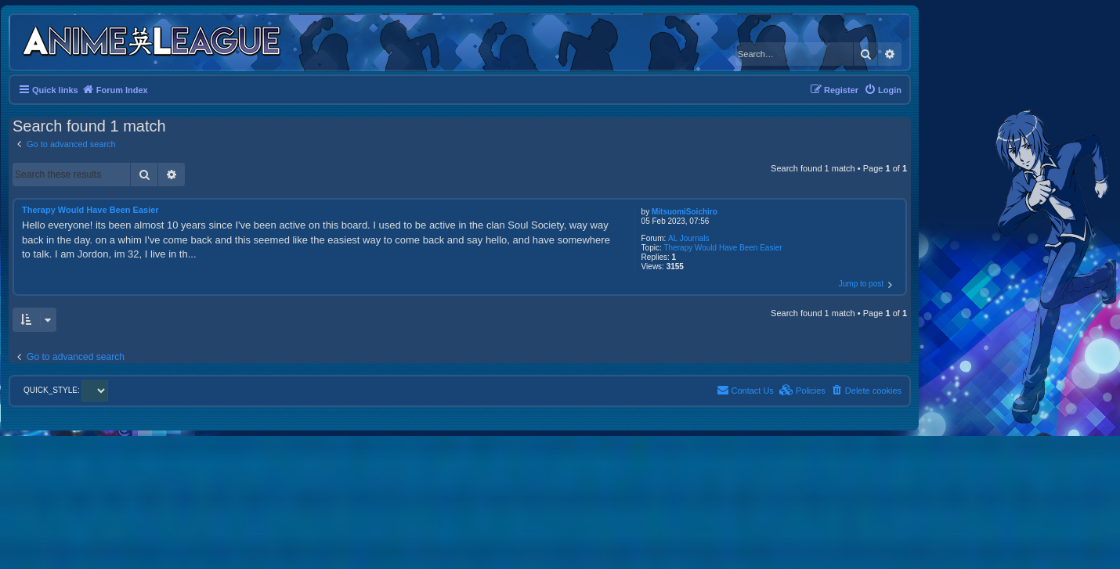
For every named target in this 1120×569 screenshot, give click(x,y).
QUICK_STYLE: (65, 390)
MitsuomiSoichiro (684, 211)
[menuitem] (882, 90)
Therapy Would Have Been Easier (723, 247)
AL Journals (688, 238)
